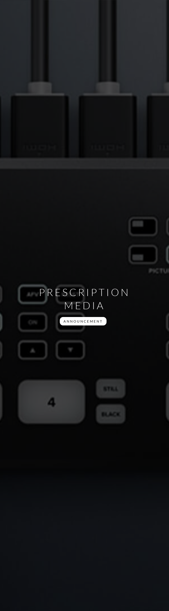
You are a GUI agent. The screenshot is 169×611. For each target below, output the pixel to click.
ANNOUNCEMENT (83, 321)
